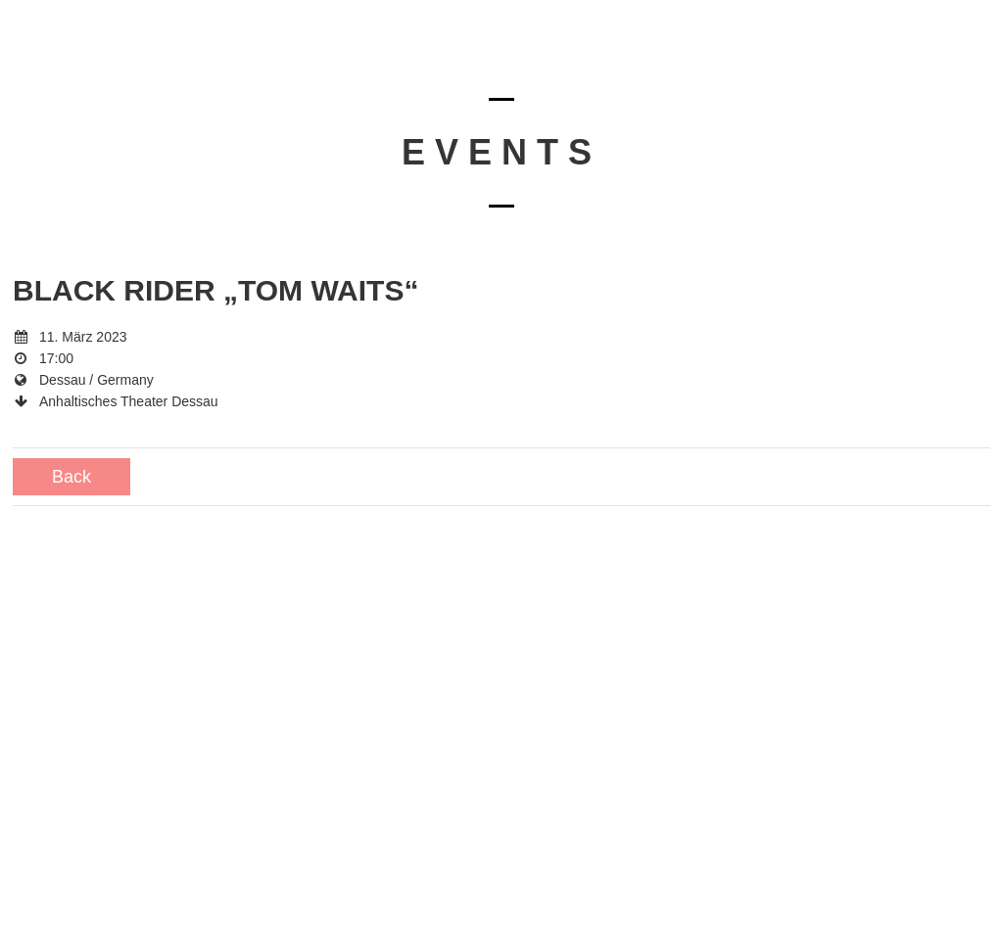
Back (71, 477)
